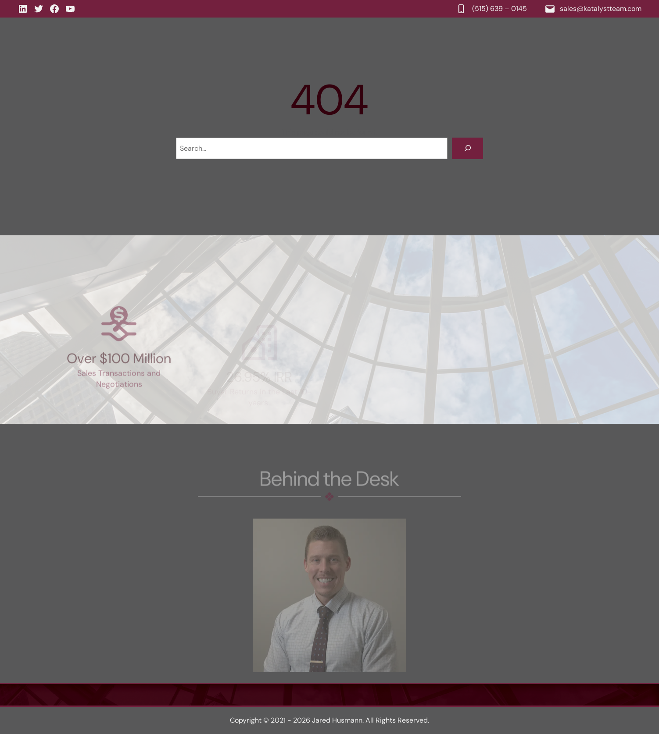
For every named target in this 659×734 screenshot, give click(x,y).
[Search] (467, 148)
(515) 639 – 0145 (500, 8)
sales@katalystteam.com (600, 8)
